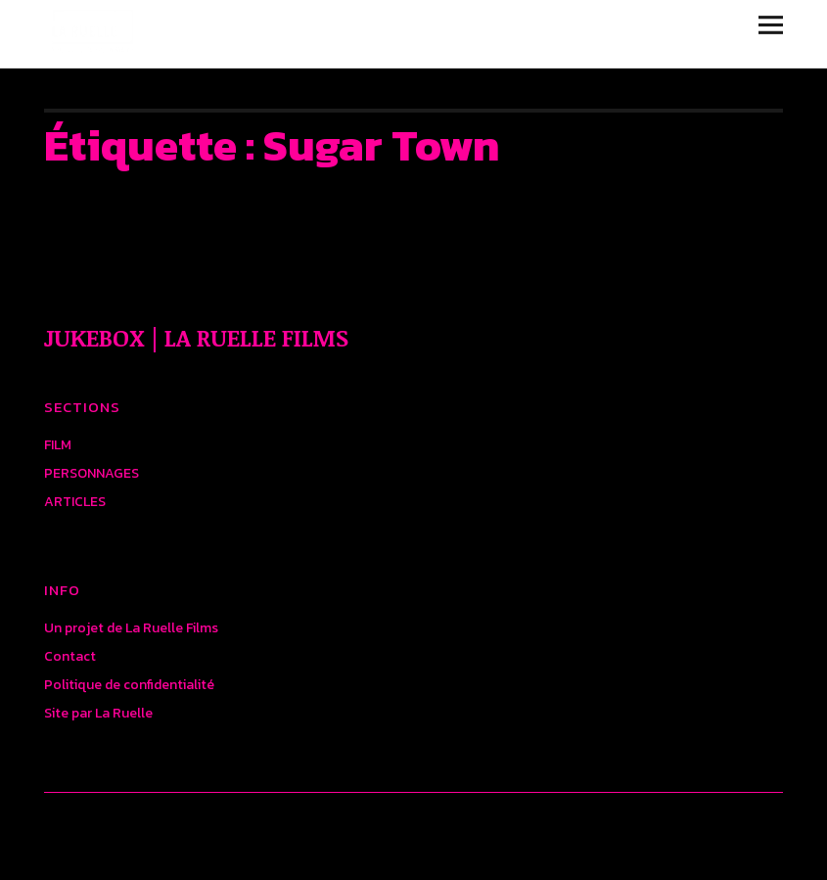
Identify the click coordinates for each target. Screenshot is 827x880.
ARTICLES (75, 501)
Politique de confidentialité (129, 684)
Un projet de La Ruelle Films (131, 628)
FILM (57, 445)
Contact (70, 656)
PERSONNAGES (91, 473)
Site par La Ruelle (98, 713)
